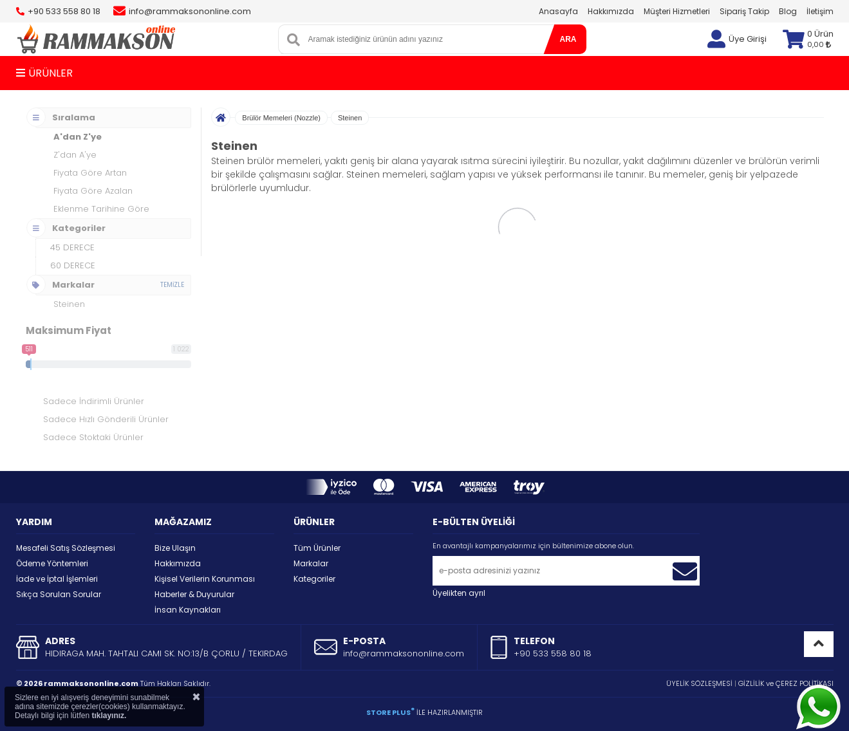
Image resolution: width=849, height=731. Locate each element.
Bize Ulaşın (175, 547)
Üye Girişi (748, 39)
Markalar (311, 563)
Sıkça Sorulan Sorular (58, 594)
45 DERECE (72, 247)
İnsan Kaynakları (187, 609)
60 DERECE (72, 265)
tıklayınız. (108, 715)
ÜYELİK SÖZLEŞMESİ (699, 683)
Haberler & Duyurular (194, 594)
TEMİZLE (172, 285)
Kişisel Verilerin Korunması (204, 578)
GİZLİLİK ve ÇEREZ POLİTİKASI (786, 683)
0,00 (819, 44)
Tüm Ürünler (317, 547)
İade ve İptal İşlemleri (57, 578)
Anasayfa (558, 11)
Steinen (350, 118)
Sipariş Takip (744, 11)
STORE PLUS (390, 712)
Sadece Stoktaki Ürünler (93, 437)
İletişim (820, 11)
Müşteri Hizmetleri (677, 11)
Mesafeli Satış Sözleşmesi (65, 547)
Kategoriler (314, 578)
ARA (568, 39)
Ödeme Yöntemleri (52, 563)
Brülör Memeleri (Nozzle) (281, 118)
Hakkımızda (611, 11)
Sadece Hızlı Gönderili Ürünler (106, 419)
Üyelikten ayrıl (459, 593)
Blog (788, 11)
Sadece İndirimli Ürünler (93, 401)
